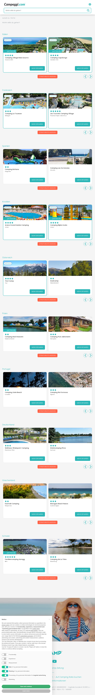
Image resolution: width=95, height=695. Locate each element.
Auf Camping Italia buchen (68, 677)
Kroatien (6, 201)
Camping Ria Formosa (59, 392)
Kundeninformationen (55, 680)
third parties (34, 630)
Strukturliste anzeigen (47, 76)
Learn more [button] (26, 691)
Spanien (6, 146)
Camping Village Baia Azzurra (16, 58)
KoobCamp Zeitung (54, 668)
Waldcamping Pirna (58, 448)
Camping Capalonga (58, 58)
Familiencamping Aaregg (15, 559)
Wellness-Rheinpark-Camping (17, 448)
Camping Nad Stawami (14, 337)
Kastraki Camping (12, 504)
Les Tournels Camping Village (62, 113)
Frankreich (7, 90)
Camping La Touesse (13, 113)
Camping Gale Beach (13, 392)
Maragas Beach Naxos (59, 504)
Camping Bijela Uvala (58, 225)
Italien (5, 34)
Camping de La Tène (58, 559)
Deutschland (8, 424)
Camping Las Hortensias (59, 168)
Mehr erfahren (37, 68)
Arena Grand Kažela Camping (17, 225)
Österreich (7, 257)
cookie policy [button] (36, 629)
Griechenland (8, 480)
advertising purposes (27, 636)
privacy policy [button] (6, 625)
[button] (49, 619)
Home (13, 18)
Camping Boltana (12, 169)
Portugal (6, 369)
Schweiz (6, 536)
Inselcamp (54, 281)
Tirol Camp (9, 281)
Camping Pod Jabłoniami (60, 337)
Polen (4, 313)
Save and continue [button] (26, 686)
